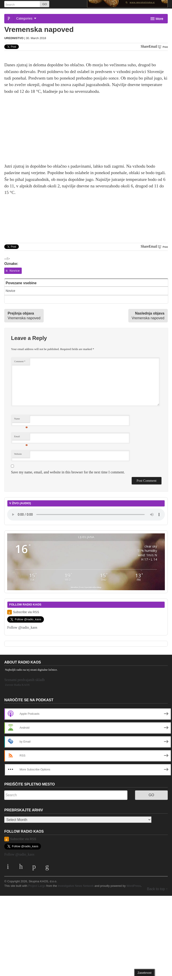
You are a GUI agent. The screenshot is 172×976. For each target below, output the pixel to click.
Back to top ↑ (157, 889)
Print (163, 47)
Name (21, 419)
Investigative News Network (76, 885)
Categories (26, 18)
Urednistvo (13, 38)
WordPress (134, 885)
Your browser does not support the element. (86, 514)
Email (21, 437)
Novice (12, 270)
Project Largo (37, 885)
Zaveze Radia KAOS (17, 684)
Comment (19, 361)
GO (44, 4)
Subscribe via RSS (23, 612)
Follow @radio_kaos (22, 627)
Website (18, 454)
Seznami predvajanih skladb (24, 680)
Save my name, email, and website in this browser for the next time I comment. (68, 472)
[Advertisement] (86, 131)
